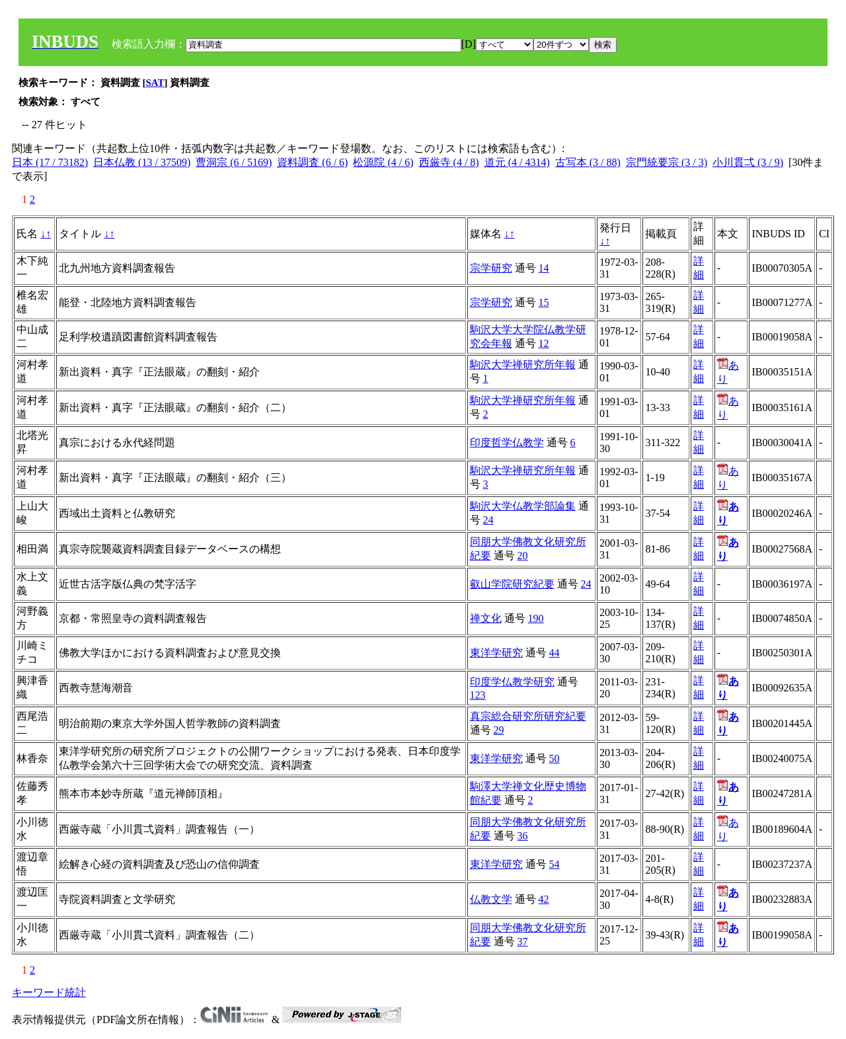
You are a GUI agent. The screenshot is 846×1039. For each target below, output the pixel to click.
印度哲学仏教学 (507, 442)
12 (544, 343)
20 (523, 555)
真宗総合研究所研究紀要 (528, 716)
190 (536, 618)
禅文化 (486, 618)
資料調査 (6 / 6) (312, 162)
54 (554, 864)
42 (544, 899)
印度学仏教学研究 (512, 681)
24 (488, 519)
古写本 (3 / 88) (588, 162)
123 (478, 695)
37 (523, 941)
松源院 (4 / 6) (383, 162)
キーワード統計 (49, 992)
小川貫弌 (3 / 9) (747, 162)
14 (544, 268)
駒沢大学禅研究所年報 (523, 364)
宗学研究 (491, 268)
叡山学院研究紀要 (512, 584)
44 (554, 652)
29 (499, 730)
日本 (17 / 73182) (50, 162)
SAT (155, 82)
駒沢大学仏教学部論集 (523, 506)
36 (523, 835)
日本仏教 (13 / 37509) (141, 162)
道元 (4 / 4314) (517, 162)
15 (544, 302)
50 (554, 758)
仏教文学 (491, 899)
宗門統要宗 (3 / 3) (666, 162)
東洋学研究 (496, 652)
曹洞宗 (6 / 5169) (234, 162)
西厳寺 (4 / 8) (449, 162)
